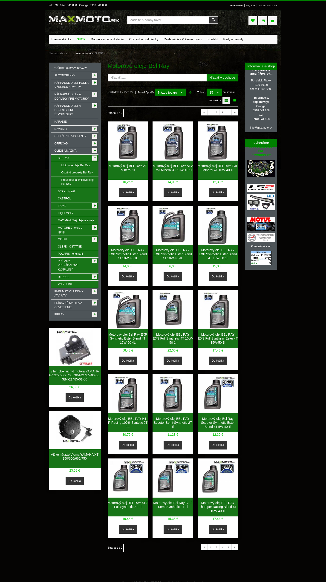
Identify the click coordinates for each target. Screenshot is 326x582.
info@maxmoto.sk (261, 127)
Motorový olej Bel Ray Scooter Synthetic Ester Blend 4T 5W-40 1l (218, 423)
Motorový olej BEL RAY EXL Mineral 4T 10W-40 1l (218, 168)
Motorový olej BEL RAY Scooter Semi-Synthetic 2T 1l (173, 423)
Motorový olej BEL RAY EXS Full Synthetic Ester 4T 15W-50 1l (218, 338)
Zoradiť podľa (146, 92)
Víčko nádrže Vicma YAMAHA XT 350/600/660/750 (74, 457)
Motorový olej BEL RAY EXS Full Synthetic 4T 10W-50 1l (173, 338)
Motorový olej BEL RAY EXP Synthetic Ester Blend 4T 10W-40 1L (128, 254)
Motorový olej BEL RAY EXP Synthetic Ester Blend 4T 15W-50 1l (218, 254)
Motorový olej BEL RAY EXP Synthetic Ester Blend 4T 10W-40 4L (173, 254)
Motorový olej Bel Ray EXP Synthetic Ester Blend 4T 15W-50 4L (127, 338)
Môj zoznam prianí (268, 5)
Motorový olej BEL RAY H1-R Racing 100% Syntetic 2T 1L (127, 423)
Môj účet (250, 5)
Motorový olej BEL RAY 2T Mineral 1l (128, 168)
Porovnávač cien (261, 246)
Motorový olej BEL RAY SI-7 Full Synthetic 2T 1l (128, 505)
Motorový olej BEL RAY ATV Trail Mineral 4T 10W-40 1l (173, 168)
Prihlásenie (236, 5)
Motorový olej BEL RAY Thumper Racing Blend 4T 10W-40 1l (218, 507)
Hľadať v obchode (222, 77)
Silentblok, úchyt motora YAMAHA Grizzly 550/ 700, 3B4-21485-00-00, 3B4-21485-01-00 (74, 375)
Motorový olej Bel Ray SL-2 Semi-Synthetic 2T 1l (172, 505)
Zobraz (201, 92)
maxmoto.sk (83, 53)
